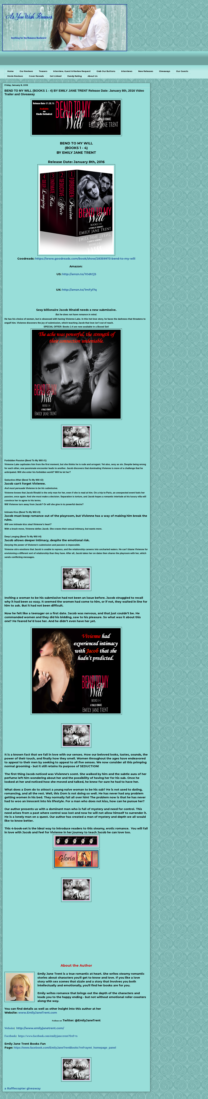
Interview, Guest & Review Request (72, 71)
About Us (92, 76)
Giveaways (164, 71)
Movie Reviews (15, 76)
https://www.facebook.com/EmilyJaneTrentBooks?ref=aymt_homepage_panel (65, 1047)
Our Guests (182, 71)
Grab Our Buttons (106, 71)
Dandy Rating (74, 76)
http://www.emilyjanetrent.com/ (40, 1028)
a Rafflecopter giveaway (22, 1088)
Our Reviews (26, 71)
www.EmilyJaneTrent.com (37, 1012)
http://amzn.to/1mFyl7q (79, 289)
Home (10, 71)
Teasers (43, 71)
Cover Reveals (36, 76)
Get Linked (55, 76)
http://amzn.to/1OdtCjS (79, 274)
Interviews (126, 71)
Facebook (10, 1035)
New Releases (145, 71)
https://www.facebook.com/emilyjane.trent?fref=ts (48, 1035)
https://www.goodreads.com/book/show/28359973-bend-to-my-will (85, 258)
